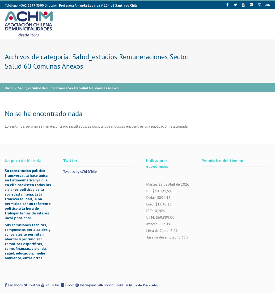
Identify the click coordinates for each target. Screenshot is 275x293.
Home (9, 88)
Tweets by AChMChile (80, 171)
